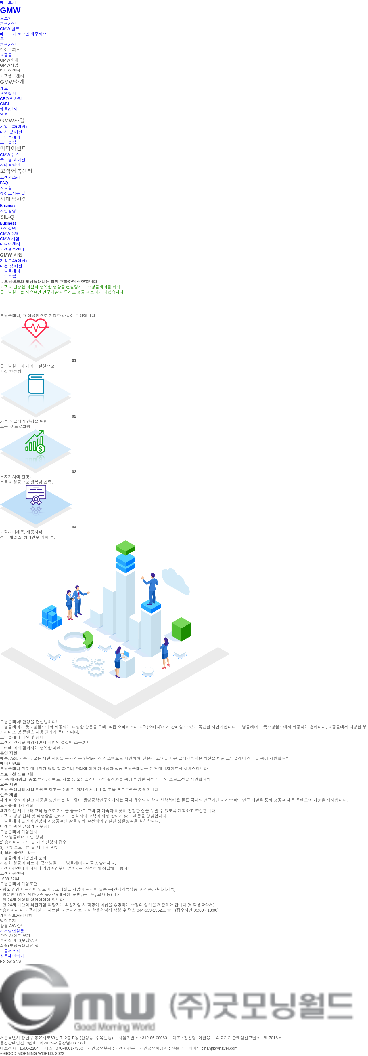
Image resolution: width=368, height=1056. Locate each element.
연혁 (4, 114)
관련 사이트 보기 (15, 936)
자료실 (6, 188)
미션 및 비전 (11, 132)
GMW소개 (9, 60)
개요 (4, 88)
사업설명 (8, 211)
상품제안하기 (12, 956)
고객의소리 (10, 177)
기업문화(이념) (13, 126)
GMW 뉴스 (10, 155)
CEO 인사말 (11, 98)
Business (8, 205)
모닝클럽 (8, 142)
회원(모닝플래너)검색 (19, 945)
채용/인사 (8, 109)
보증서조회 (10, 951)
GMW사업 (9, 65)
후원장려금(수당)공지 (19, 940)
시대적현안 (10, 165)
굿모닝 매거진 (12, 160)
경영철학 (8, 93)
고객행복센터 (12, 76)
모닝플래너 (10, 137)
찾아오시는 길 (12, 193)
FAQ (4, 182)
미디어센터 (10, 70)
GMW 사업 (10, 239)
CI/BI (4, 104)
